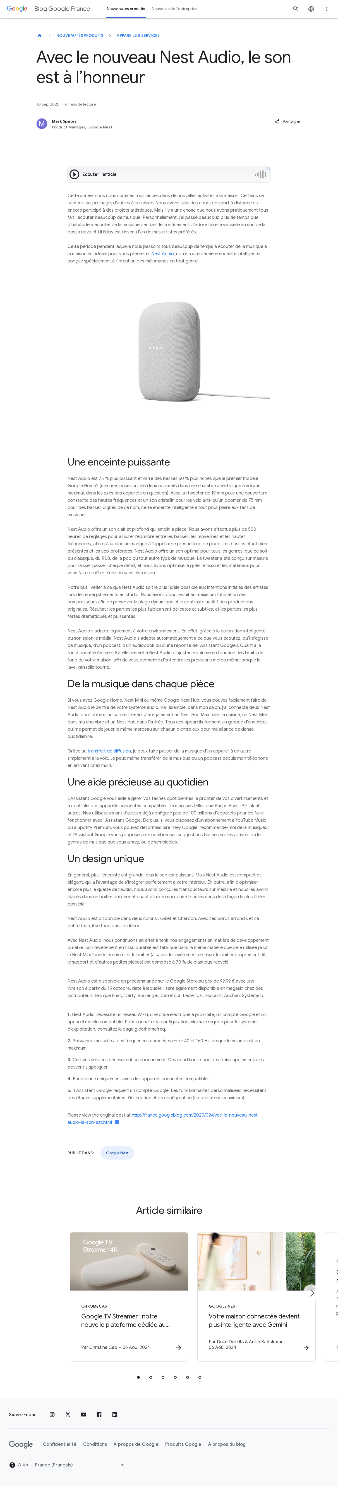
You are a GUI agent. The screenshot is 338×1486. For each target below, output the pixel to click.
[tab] (138, 1378)
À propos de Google (136, 1444)
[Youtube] (83, 1415)
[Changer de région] (80, 1465)
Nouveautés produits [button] (126, 8)
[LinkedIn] (114, 1415)
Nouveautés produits (80, 35)
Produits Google (183, 1444)
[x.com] (68, 1415)
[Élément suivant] (311, 1293)
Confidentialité (59, 1444)
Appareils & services (138, 35)
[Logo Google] (21, 1444)
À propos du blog (227, 1444)
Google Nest (117, 1152)
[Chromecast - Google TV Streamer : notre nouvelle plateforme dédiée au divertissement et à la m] (96, 1297)
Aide (18, 1465)
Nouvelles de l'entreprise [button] (174, 8)
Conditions (95, 1444)
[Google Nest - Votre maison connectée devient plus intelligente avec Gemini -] (242, 1297)
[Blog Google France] (39, 35)
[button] (287, 122)
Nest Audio (162, 254)
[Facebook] (99, 1415)
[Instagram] (52, 1415)
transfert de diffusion (109, 751)
